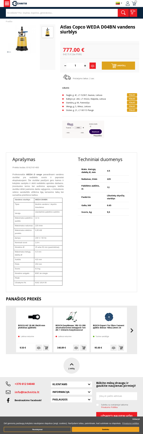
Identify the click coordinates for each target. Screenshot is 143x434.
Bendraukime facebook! (28, 400)
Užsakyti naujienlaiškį (117, 416)
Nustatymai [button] (37, 429)
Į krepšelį (118, 65)
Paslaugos (59, 399)
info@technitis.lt (27, 392)
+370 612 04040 (25, 384)
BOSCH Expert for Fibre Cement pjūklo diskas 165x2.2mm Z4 (108, 326)
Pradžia (9, 21)
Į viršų (72, 365)
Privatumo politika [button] (130, 423)
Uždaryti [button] (136, 419)
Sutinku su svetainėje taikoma (114, 406)
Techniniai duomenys (100, 159)
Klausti (132, 94)
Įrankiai (7, 3)
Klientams (59, 384)
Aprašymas (23, 159)
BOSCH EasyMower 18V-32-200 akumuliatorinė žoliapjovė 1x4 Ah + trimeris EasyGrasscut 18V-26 (70, 327)
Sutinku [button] (105, 429)
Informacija (60, 392)
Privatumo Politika (109, 407)
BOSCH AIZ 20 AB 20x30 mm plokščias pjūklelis (31, 326)
